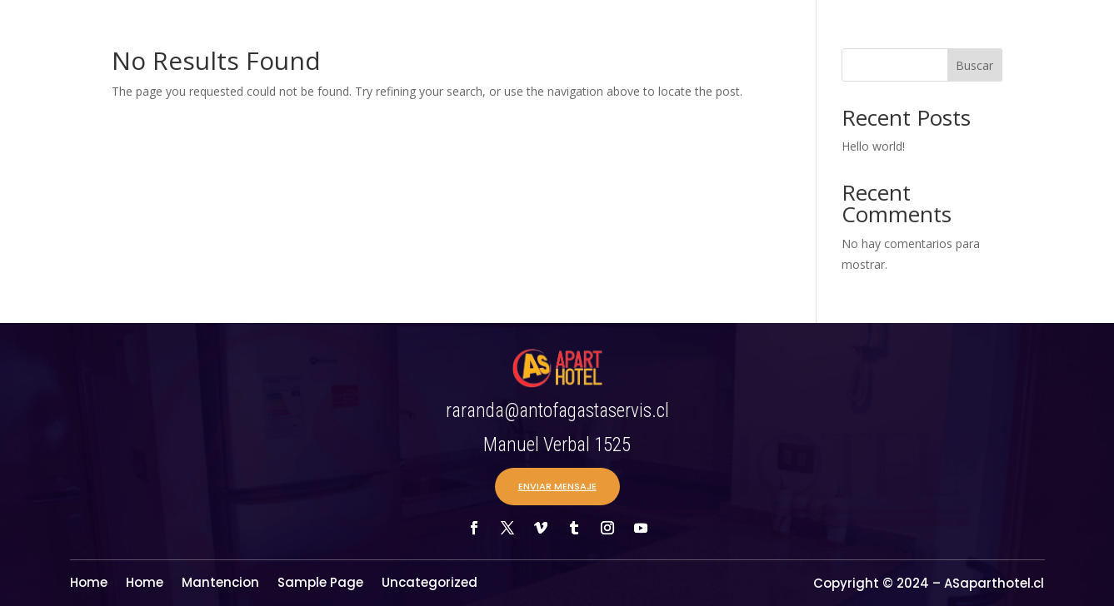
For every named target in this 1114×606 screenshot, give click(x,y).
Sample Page (320, 584)
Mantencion (220, 584)
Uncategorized (429, 584)
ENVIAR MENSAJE (557, 486)
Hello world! (873, 146)
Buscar (974, 65)
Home (88, 584)
